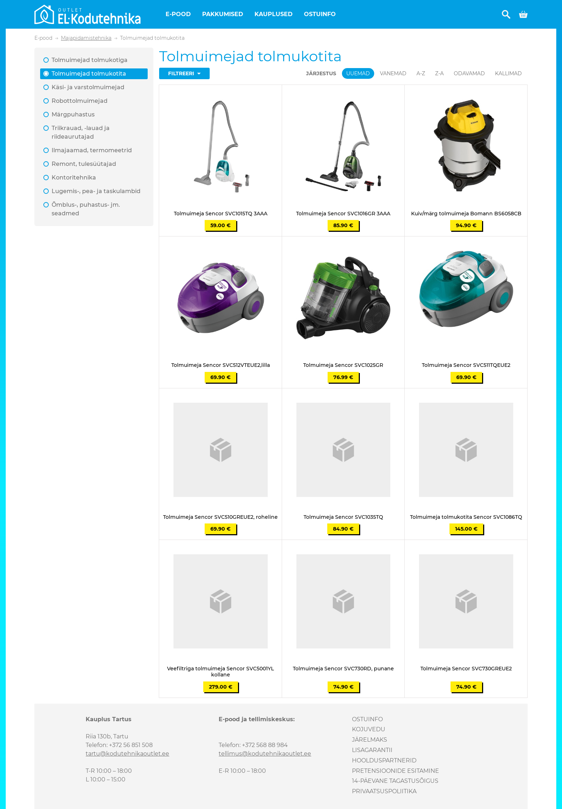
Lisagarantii (372, 750)
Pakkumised (222, 14)
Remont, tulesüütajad (84, 164)
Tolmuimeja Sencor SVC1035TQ (343, 517)
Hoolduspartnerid (384, 760)
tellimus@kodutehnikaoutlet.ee (265, 753)
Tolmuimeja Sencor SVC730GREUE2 (466, 669)
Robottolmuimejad (80, 100)
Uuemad (358, 73)
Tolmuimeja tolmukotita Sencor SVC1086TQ (466, 517)
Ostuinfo (320, 14)
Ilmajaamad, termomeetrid (92, 150)
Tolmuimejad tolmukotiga (90, 60)
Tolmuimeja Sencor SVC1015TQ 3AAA (220, 214)
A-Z (420, 73)
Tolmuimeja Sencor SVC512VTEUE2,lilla (220, 365)
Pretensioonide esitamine (395, 770)
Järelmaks (369, 739)
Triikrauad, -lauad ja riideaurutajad (81, 132)
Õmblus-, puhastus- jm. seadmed (86, 209)
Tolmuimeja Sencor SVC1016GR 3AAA (343, 214)
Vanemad (393, 73)
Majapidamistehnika (86, 38)
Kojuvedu (368, 729)
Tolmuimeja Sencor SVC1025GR (343, 365)
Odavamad (469, 73)
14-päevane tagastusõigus (395, 780)
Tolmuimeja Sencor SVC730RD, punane (343, 669)
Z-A (439, 73)
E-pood (178, 14)
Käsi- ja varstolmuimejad (88, 87)
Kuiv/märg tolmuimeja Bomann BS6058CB (466, 214)
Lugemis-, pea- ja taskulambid (96, 191)
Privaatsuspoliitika (384, 791)
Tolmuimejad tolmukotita (89, 73)
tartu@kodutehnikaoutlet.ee (127, 753)
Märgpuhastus (73, 114)
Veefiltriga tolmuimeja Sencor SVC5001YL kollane (220, 672)
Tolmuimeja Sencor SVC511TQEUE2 (466, 365)
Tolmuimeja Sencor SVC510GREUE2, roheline (220, 517)
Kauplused (273, 14)
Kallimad (508, 73)
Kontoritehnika (74, 177)
